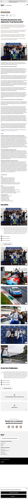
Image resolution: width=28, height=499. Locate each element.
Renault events (3, 449)
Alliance (2, 445)
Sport (4, 9)
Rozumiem (13, 496)
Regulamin (3, 461)
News (6, 9)
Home (1, 9)
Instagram (10, 130)
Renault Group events (4, 454)
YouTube (15, 130)
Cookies (2, 462)
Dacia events (3, 451)
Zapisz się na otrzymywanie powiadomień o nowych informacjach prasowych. (17, 1)
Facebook (6, 130)
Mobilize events (3, 453)
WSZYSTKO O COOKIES (13, 492)
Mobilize (2, 444)
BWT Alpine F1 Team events (5, 450)
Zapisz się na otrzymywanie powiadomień (9, 438)
